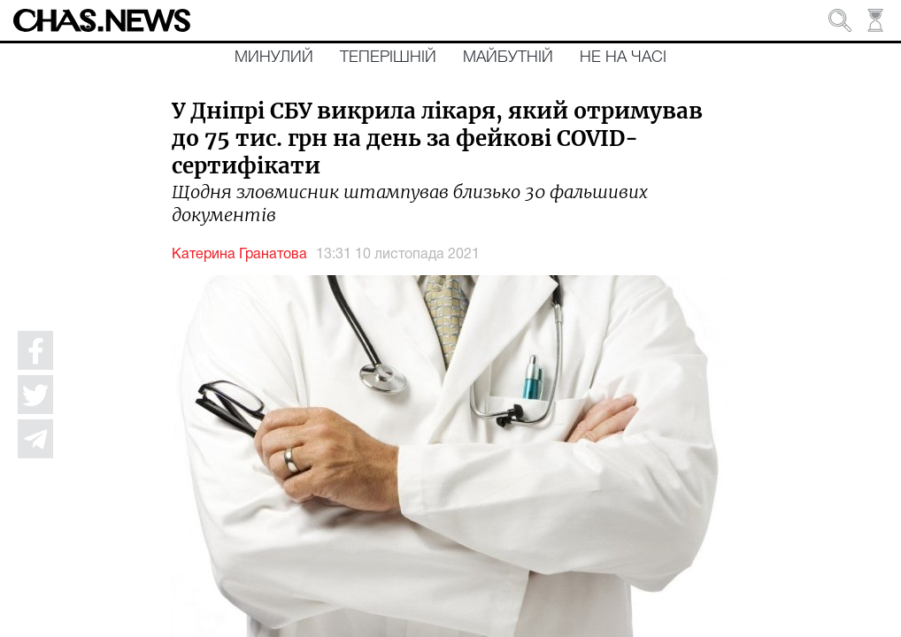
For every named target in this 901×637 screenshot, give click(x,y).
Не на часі (623, 57)
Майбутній (508, 57)
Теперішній (388, 57)
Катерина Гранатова (239, 255)
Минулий (274, 57)
